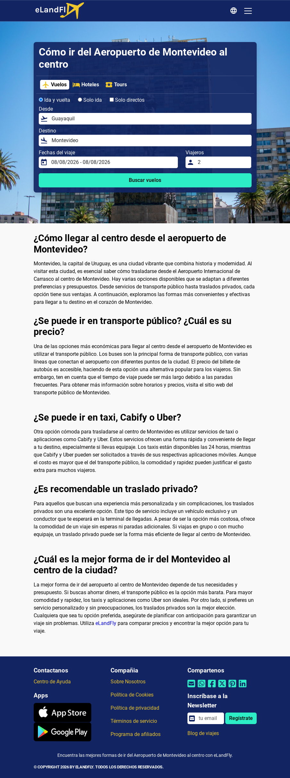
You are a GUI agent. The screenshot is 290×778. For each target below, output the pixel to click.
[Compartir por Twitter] (222, 688)
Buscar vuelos (145, 180)
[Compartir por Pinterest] (232, 688)
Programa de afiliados (136, 734)
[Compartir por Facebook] (212, 688)
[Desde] (150, 118)
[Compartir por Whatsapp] (201, 688)
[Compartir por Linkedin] (242, 688)
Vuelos (54, 85)
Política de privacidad (135, 708)
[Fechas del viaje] (112, 162)
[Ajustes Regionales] (234, 11)
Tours (116, 85)
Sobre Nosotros (128, 682)
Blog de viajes (203, 733)
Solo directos (127, 100)
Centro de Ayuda (52, 682)
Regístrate (241, 718)
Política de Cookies (132, 695)
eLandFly (105, 623)
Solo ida (90, 100)
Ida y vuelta (54, 100)
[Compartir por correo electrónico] (191, 688)
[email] (209, 718)
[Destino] (150, 140)
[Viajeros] (222, 162)
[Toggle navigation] (248, 11)
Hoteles (85, 85)
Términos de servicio (134, 721)
